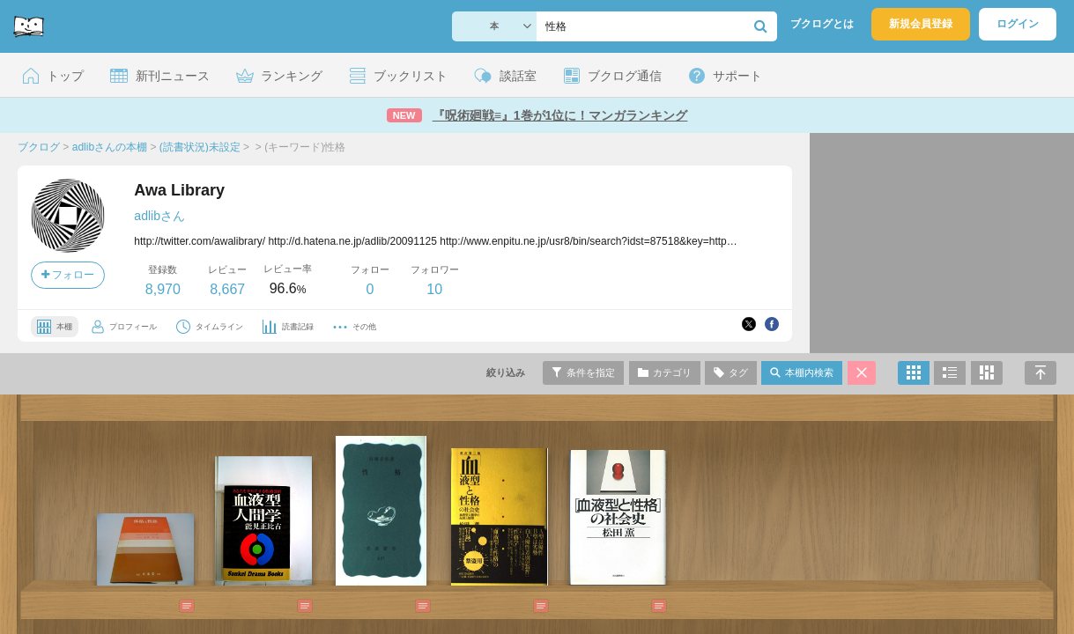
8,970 (163, 289)
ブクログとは (822, 24)
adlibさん (159, 216)
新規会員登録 (920, 24)
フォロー (67, 275)
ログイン (1017, 24)
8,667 (227, 289)
